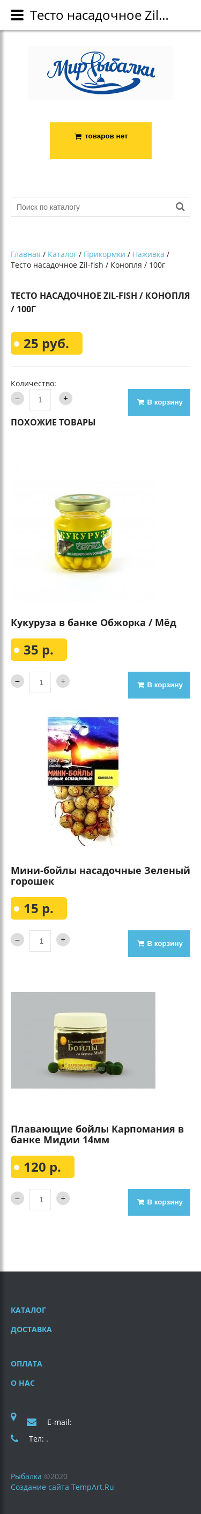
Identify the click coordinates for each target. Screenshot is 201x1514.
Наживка (148, 254)
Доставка (31, 1329)
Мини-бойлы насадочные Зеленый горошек (100, 875)
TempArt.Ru (92, 1487)
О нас (23, 1383)
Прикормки (104, 254)
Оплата (26, 1363)
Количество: (33, 383)
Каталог (62, 254)
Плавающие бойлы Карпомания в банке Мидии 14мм (97, 1134)
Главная (26, 254)
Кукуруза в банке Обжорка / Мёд (93, 622)
